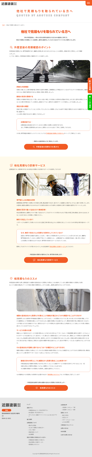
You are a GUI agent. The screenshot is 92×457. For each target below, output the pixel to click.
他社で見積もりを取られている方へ (36, 437)
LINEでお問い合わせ (66, 435)
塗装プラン (30, 408)
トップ (28, 404)
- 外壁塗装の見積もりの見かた (36, 440)
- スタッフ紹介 (31, 430)
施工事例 (29, 419)
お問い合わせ (64, 428)
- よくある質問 (65, 422)
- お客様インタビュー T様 (68, 407)
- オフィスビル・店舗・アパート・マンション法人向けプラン (42, 415)
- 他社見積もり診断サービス (35, 442)
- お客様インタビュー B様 (68, 409)
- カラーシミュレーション (68, 420)
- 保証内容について (33, 432)
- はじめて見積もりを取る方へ (36, 427)
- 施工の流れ (65, 415)
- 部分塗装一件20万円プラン (35, 412)
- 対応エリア (65, 417)
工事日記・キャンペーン (67, 425)
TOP (3, 25)
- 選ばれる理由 (32, 425)
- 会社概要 (31, 434)
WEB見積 (63, 431)
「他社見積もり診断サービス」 (57, 246)
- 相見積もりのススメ (33, 444)
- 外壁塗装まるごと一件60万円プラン (38, 410)
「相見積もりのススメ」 (53, 374)
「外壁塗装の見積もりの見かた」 (55, 133)
